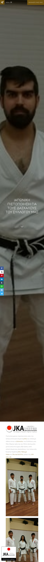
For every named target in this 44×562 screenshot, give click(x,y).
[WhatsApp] (2, 286)
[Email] (2, 290)
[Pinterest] (2, 275)
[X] (2, 272)
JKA (19, 452)
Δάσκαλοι (19, 441)
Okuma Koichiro (17, 454)
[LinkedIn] (2, 279)
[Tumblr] (2, 283)
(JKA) (25, 439)
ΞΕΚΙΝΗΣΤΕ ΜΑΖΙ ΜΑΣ (36, 2)
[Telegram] (2, 293)
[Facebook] (2, 268)
